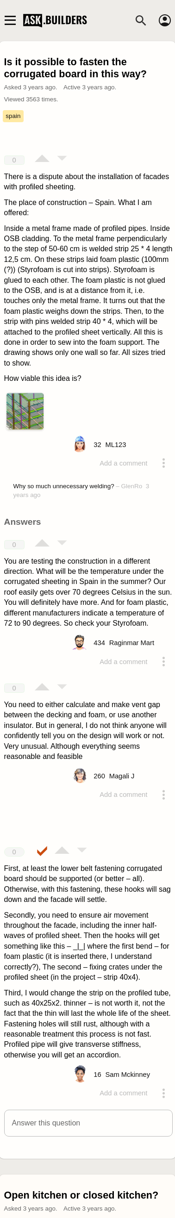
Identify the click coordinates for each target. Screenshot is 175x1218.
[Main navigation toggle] (10, 20)
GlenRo (132, 486)
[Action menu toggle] (163, 463)
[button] (88, 1123)
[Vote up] (42, 159)
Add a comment (123, 463)
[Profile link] (115, 444)
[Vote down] (62, 159)
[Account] (165, 20)
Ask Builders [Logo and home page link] (56, 20)
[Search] (140, 20)
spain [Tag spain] (13, 115)
